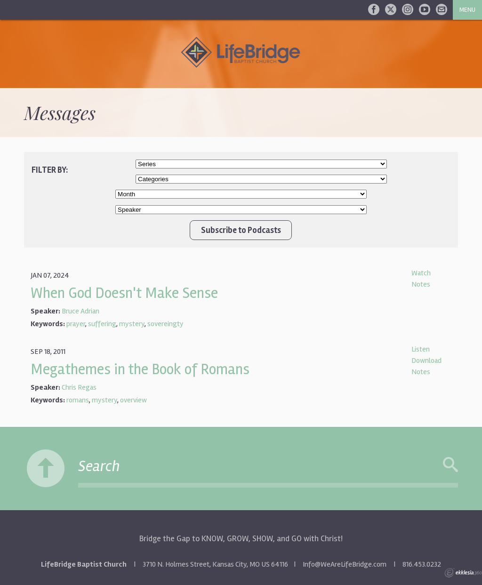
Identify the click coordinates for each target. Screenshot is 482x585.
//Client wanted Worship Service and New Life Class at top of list (261, 179)
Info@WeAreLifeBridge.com (344, 564)
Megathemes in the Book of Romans (140, 369)
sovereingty (165, 324)
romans (77, 400)
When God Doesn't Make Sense (124, 293)
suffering (102, 324)
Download (426, 360)
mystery (132, 324)
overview (133, 400)
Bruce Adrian (80, 311)
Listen (420, 349)
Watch (421, 273)
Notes (420, 284)
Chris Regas (79, 387)
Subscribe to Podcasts (241, 230)
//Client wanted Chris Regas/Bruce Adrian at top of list (241, 209)
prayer (75, 324)
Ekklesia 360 (463, 572)
